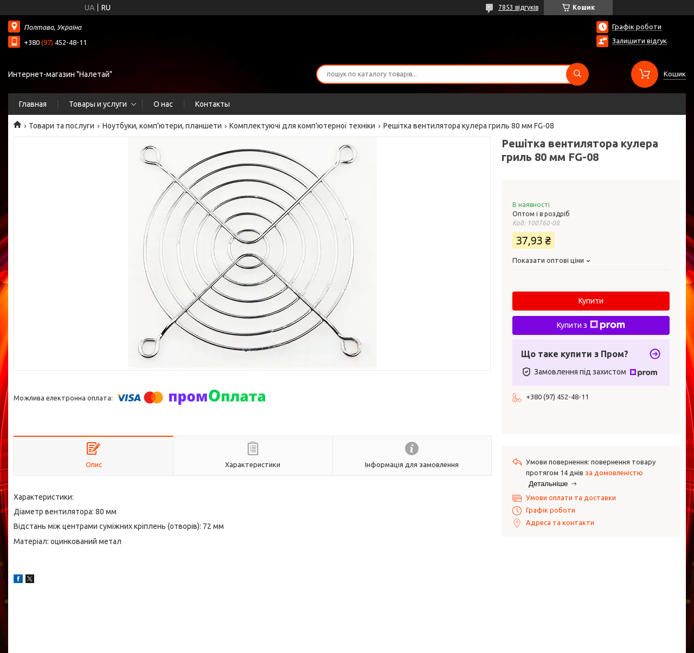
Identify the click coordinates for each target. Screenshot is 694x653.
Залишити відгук (639, 40)
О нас (163, 104)
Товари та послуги (61, 125)
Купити (591, 300)
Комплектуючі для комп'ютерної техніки (302, 125)
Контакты (212, 104)
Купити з (591, 325)
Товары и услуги (98, 104)
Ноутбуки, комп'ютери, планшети (162, 125)
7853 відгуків (518, 7)
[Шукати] (577, 74)
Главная (33, 104)
